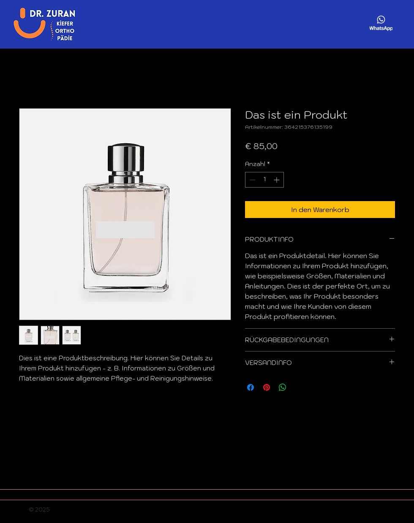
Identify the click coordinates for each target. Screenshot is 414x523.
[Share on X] (299, 387)
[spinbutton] (264, 179)
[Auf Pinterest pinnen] (266, 387)
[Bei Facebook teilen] (250, 387)
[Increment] (277, 179)
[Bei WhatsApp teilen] (283, 387)
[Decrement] (251, 179)
